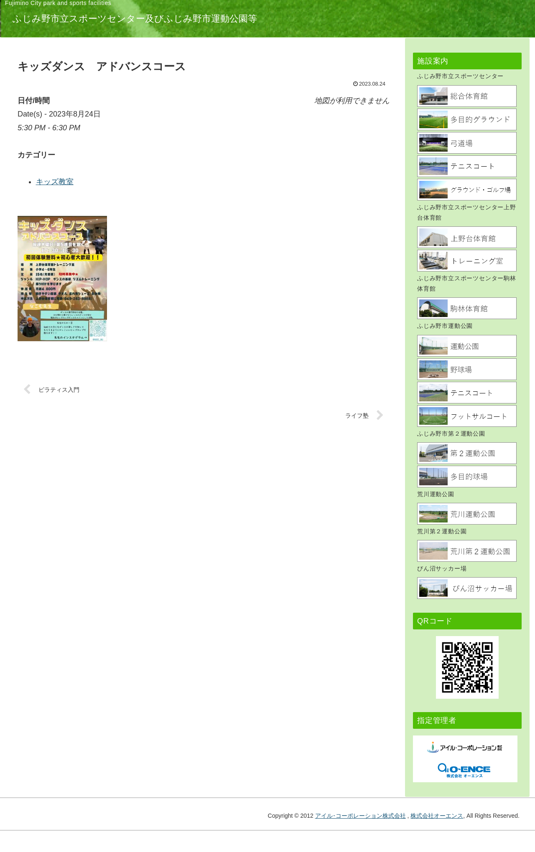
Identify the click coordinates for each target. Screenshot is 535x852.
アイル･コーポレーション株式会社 (360, 815)
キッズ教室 (182, 182)
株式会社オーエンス (436, 815)
